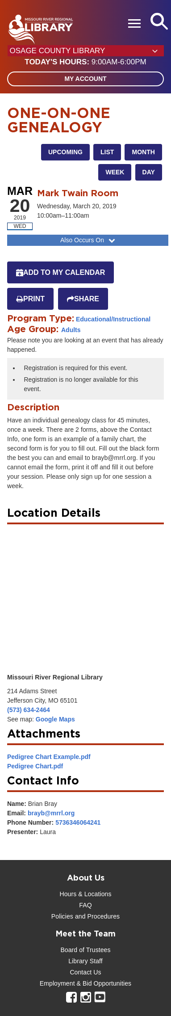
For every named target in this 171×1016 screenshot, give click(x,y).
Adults (71, 329)
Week (114, 172)
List (107, 152)
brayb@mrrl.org (51, 813)
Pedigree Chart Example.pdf (49, 756)
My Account (85, 78)
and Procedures (96, 916)
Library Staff (85, 961)
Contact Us (85, 972)
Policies (62, 916)
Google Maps (55, 719)
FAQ (85, 905)
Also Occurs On (88, 240)
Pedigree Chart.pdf (35, 766)
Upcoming (65, 152)
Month (143, 152)
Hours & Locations (85, 894)
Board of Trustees (85, 949)
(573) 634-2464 (28, 709)
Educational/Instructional (113, 319)
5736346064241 (77, 822)
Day (148, 172)
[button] (85, 62)
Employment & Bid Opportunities (85, 983)
